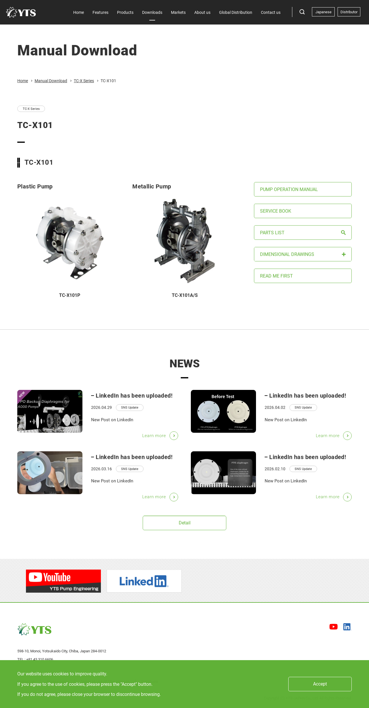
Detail (185, 529)
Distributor (348, 12)
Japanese (323, 12)
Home (22, 80)
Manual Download (51, 80)
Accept (320, 684)
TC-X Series (84, 80)
